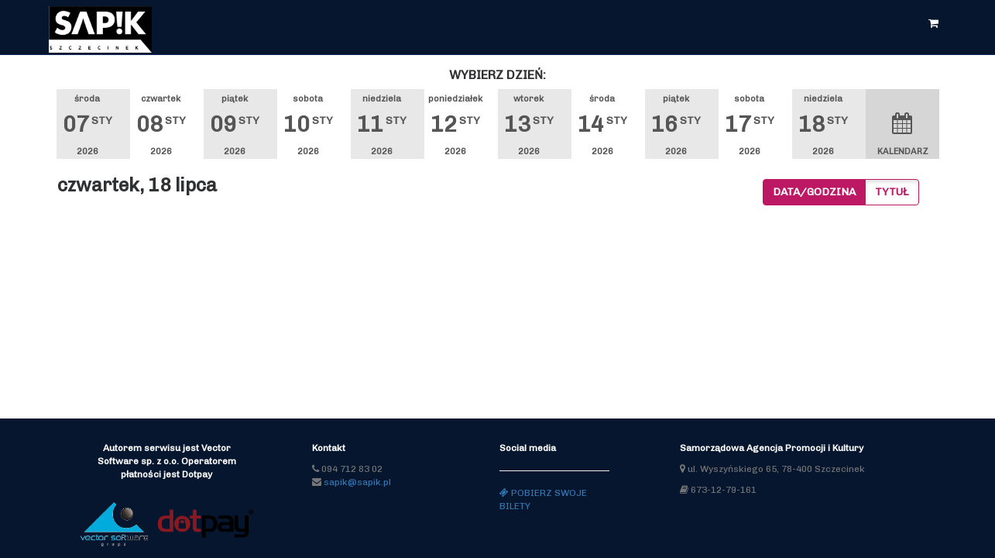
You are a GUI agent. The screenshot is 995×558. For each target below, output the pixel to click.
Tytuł (892, 191)
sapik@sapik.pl (357, 482)
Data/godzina (814, 191)
